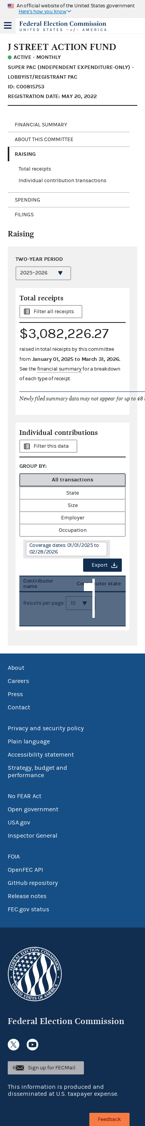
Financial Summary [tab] (41, 125)
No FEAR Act (24, 796)
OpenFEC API (25, 869)
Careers (18, 681)
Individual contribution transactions (62, 181)
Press (15, 694)
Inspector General (32, 835)
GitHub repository (33, 882)
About (16, 667)
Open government (33, 809)
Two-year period (39, 259)
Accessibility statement (41, 754)
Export (99, 565)
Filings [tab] (24, 215)
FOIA (14, 856)
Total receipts (35, 169)
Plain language (29, 741)
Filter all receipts (54, 312)
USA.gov (19, 822)
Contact (19, 707)
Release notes (27, 896)
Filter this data (51, 446)
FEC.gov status (28, 909)
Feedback (109, 1119)
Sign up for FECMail (51, 1068)
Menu (7, 25)
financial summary (59, 369)
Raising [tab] (25, 154)
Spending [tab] (27, 200)
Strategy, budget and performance (37, 771)
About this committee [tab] (44, 139)
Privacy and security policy (46, 728)
